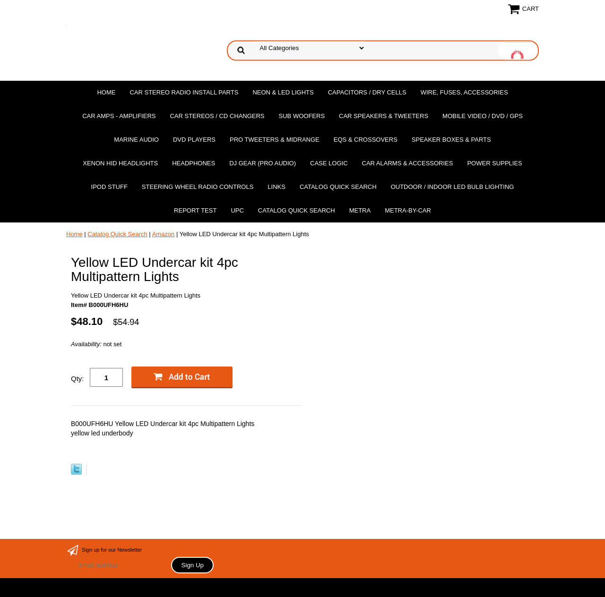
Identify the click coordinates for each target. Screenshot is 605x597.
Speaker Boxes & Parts (451, 139)
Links (276, 186)
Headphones (193, 163)
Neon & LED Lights (282, 92)
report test (195, 210)
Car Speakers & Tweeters (383, 115)
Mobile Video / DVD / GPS (482, 115)
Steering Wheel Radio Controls (197, 186)
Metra (360, 210)
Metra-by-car (408, 210)
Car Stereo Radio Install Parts (184, 92)
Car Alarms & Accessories (407, 163)
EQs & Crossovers (366, 139)
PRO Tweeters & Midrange (275, 139)
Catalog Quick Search (338, 186)
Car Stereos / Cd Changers (217, 115)
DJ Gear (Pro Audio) (262, 163)
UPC (237, 210)
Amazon (163, 234)
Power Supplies (494, 163)
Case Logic (328, 163)
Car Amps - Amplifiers (119, 115)
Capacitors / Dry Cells (367, 92)
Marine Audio (136, 139)
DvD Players (194, 139)
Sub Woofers (302, 115)
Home (106, 92)
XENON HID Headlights (120, 163)
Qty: (77, 379)
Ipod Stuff (109, 186)
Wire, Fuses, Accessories (464, 92)
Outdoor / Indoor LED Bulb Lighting (452, 186)
